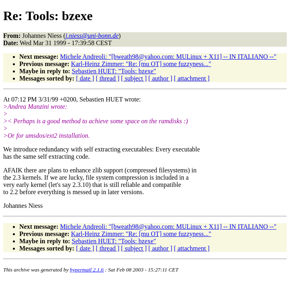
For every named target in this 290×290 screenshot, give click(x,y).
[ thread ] (107, 78)
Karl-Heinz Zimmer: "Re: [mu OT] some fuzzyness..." (141, 63)
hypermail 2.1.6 (87, 270)
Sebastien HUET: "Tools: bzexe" (114, 71)
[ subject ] (134, 78)
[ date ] (85, 78)
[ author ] (160, 78)
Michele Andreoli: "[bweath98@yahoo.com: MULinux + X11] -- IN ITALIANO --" (168, 56)
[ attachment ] (192, 78)
